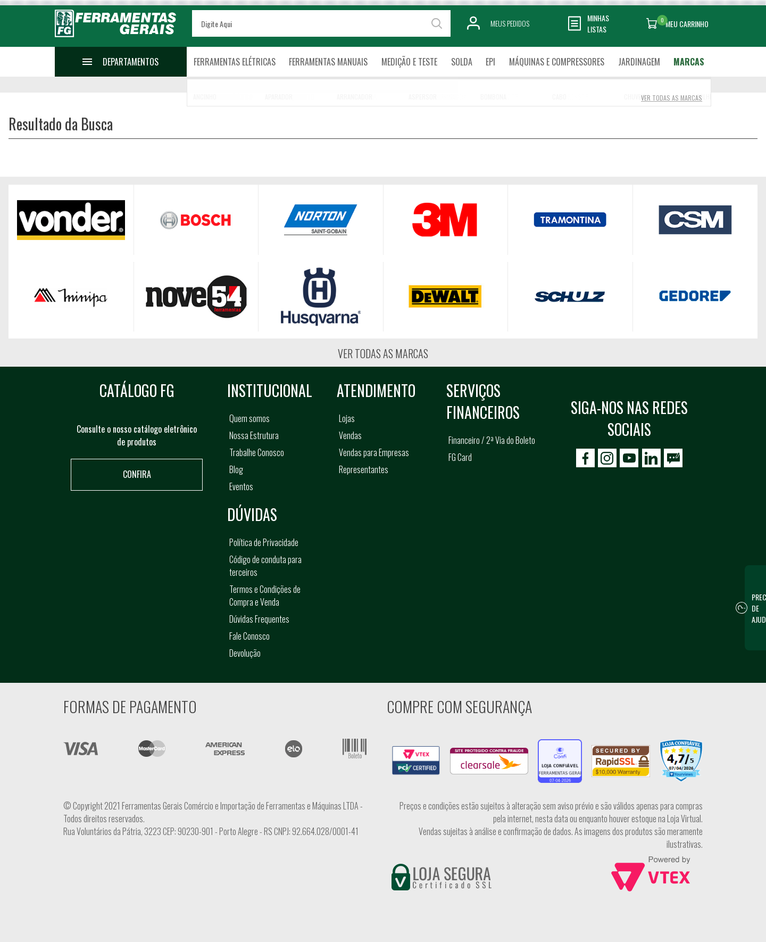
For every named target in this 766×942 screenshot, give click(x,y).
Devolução (245, 653)
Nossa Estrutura (254, 435)
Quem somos (249, 418)
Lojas (347, 418)
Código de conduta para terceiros (265, 566)
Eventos (241, 486)
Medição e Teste (409, 61)
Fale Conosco (249, 636)
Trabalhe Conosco (256, 452)
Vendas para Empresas (374, 452)
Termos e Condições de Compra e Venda (265, 595)
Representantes (363, 469)
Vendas (350, 435)
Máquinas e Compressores (556, 61)
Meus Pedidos (509, 23)
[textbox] (321, 23)
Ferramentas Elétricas (235, 61)
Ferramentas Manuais (328, 61)
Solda (461, 61)
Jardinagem (639, 61)
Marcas (688, 61)
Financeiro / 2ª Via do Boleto (491, 440)
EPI (490, 61)
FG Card (460, 457)
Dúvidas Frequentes (259, 619)
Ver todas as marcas (383, 353)
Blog (236, 469)
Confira (137, 474)
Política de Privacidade (263, 542)
